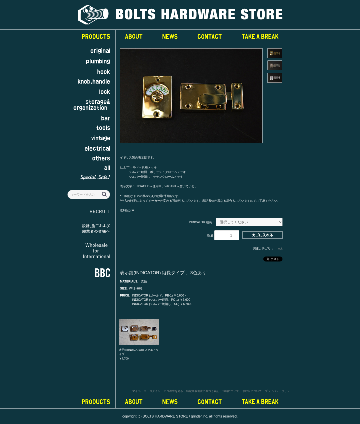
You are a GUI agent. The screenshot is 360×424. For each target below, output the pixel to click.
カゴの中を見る (173, 391)
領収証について (252, 391)
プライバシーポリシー (278, 391)
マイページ (139, 391)
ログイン (154, 391)
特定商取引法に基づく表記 (202, 391)
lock (280, 248)
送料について (230, 391)
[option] (191, 98)
